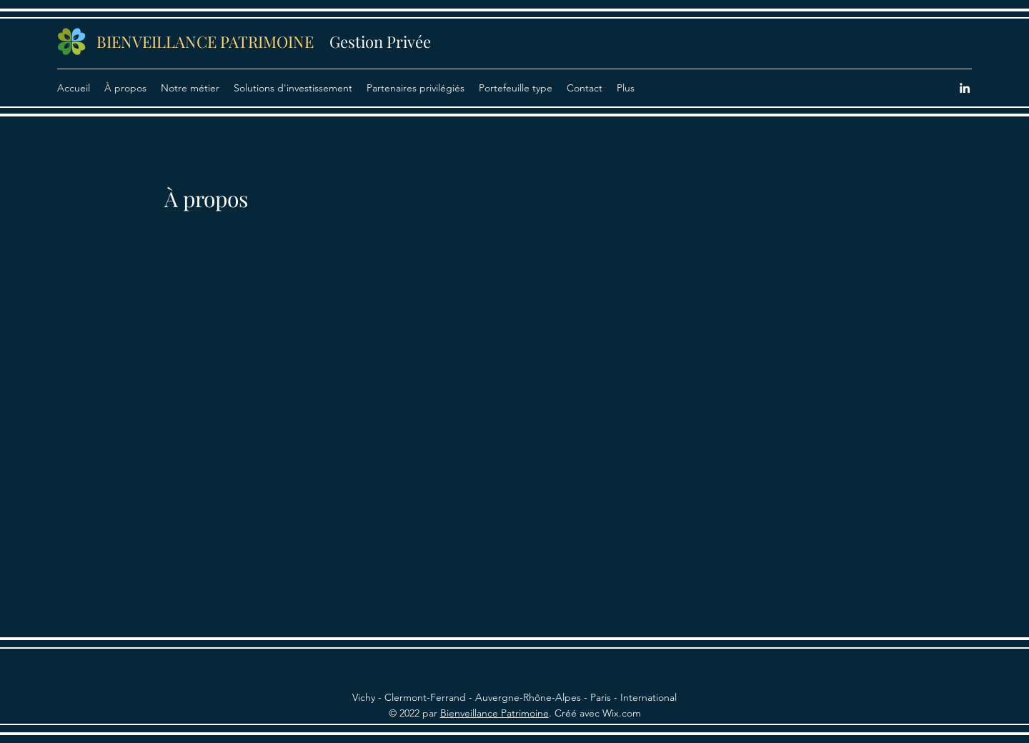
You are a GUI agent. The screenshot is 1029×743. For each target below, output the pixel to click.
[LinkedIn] (965, 88)
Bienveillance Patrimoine (494, 713)
